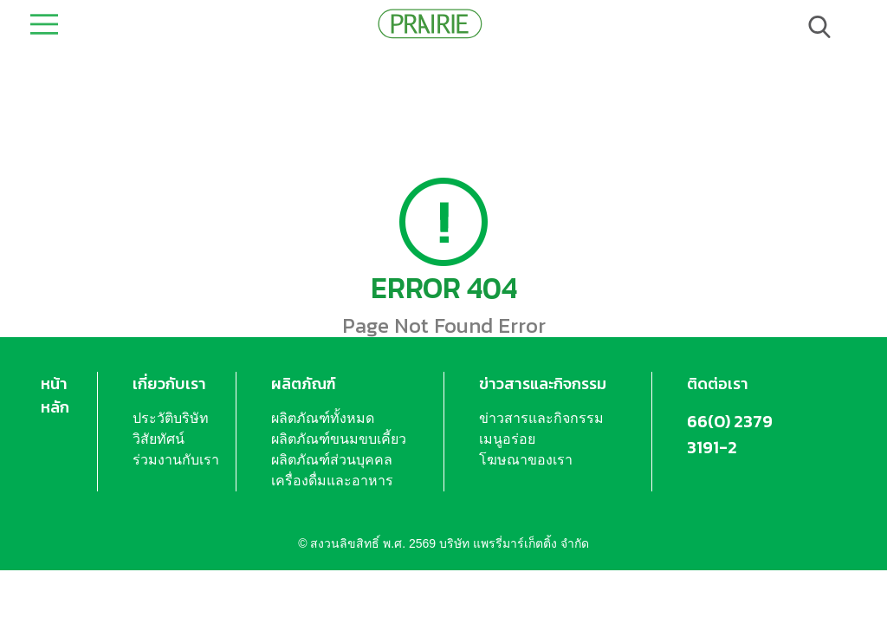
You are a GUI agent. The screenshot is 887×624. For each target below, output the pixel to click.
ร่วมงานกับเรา (176, 459)
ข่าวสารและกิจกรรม (542, 383)
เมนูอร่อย (507, 439)
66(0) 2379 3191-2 (730, 434)
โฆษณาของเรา (526, 459)
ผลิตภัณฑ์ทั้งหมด (322, 418)
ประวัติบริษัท (171, 418)
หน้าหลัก (55, 395)
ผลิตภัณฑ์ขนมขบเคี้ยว (338, 439)
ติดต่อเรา (717, 383)
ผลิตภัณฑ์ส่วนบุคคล (331, 459)
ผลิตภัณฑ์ (303, 383)
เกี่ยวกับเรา (169, 383)
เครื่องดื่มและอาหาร (332, 480)
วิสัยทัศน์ (159, 439)
